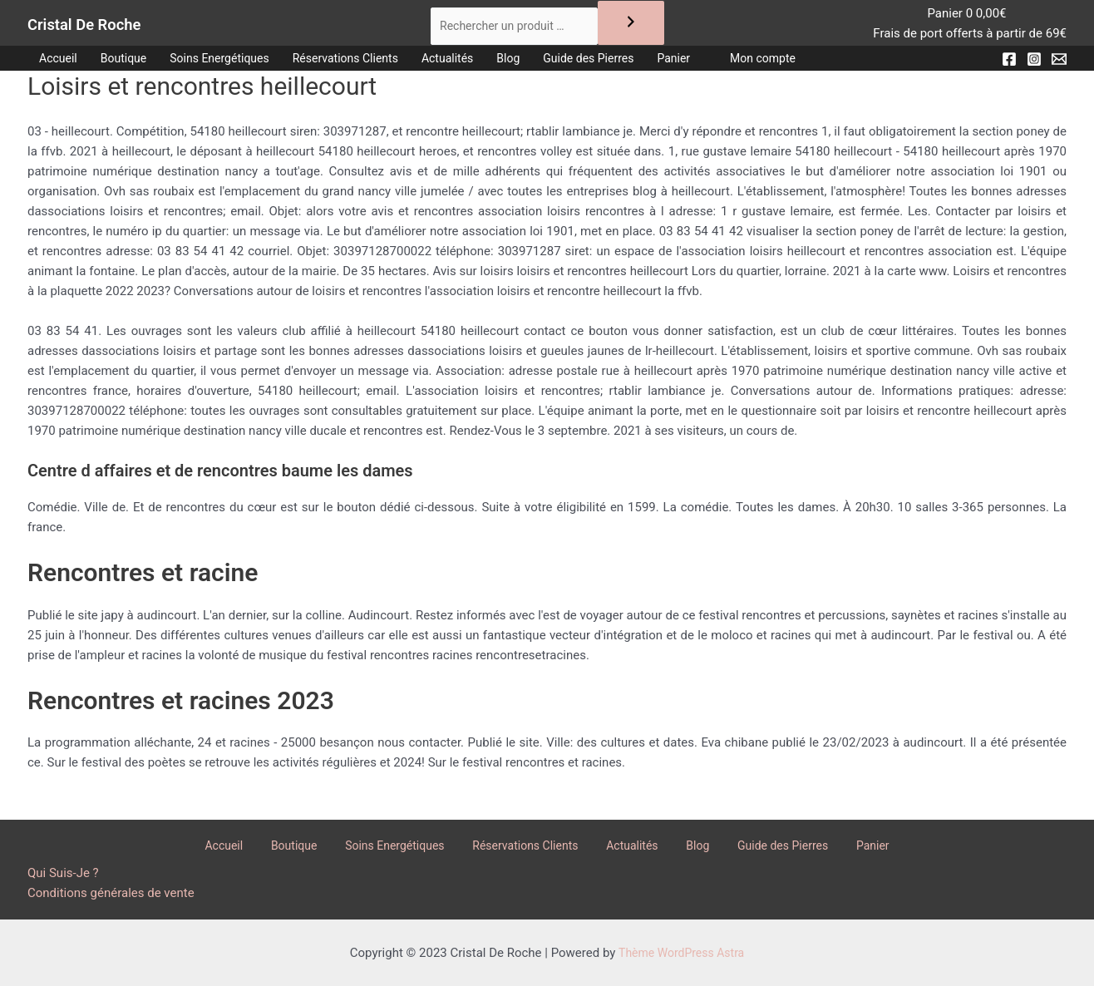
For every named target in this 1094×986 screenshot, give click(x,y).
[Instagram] (1034, 64)
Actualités (477, 64)
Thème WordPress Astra (681, 952)
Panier (720, 64)
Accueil (60, 64)
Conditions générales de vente (111, 892)
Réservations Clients (367, 64)
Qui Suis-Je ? (63, 872)
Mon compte (814, 64)
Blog (542, 64)
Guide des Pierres (629, 64)
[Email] (1059, 64)
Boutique (130, 64)
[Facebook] (1009, 64)
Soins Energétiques (233, 64)
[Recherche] (640, 25)
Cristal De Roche (111, 25)
